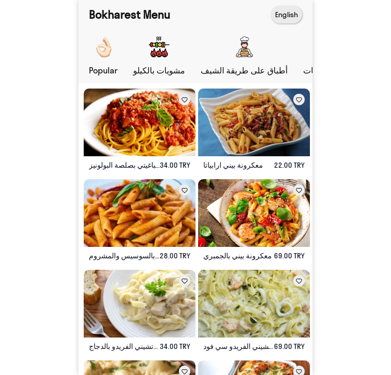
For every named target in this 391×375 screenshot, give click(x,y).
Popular (103, 70)
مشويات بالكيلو (159, 70)
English (286, 14)
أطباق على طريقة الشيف (244, 70)
